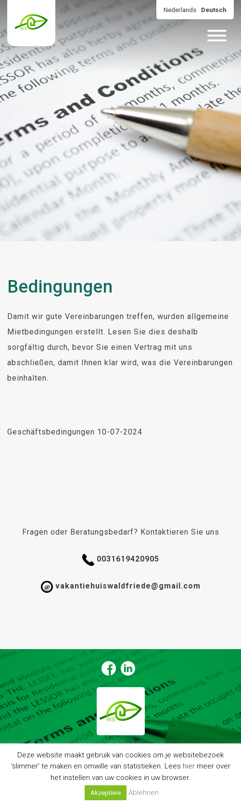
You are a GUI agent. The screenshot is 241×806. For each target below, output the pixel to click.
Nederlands (180, 9)
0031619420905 (120, 560)
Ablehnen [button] (143, 792)
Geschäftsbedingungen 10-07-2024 (74, 431)
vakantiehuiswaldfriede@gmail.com (121, 587)
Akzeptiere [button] (105, 792)
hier (189, 766)
